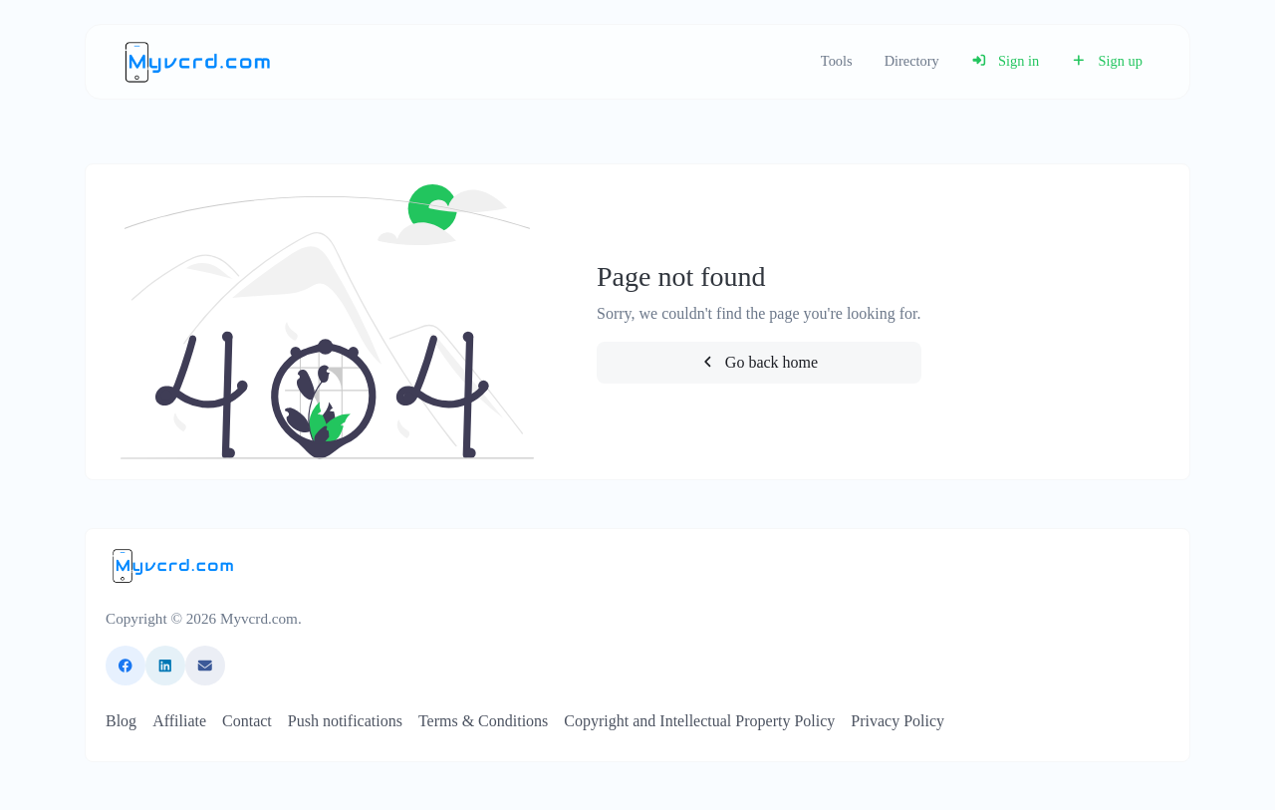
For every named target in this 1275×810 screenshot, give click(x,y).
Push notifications (345, 720)
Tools (837, 61)
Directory (912, 61)
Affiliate (179, 720)
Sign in (1005, 61)
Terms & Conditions (483, 720)
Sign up (1107, 61)
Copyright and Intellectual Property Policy (699, 720)
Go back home (758, 362)
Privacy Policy (897, 720)
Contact (247, 720)
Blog (121, 720)
